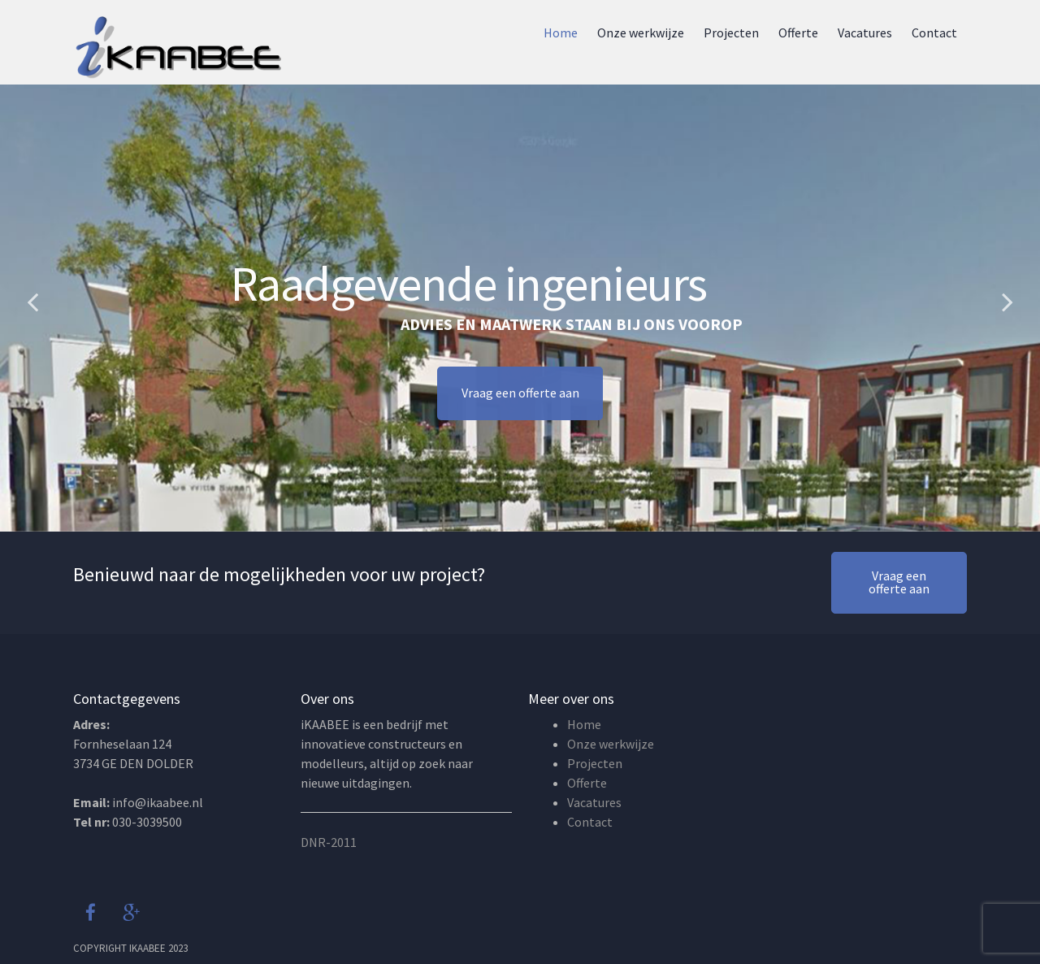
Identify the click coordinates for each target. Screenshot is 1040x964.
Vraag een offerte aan (520, 401)
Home (561, 32)
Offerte (798, 32)
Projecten (731, 32)
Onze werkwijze (640, 32)
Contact (934, 32)
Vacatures (865, 32)
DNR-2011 (329, 842)
